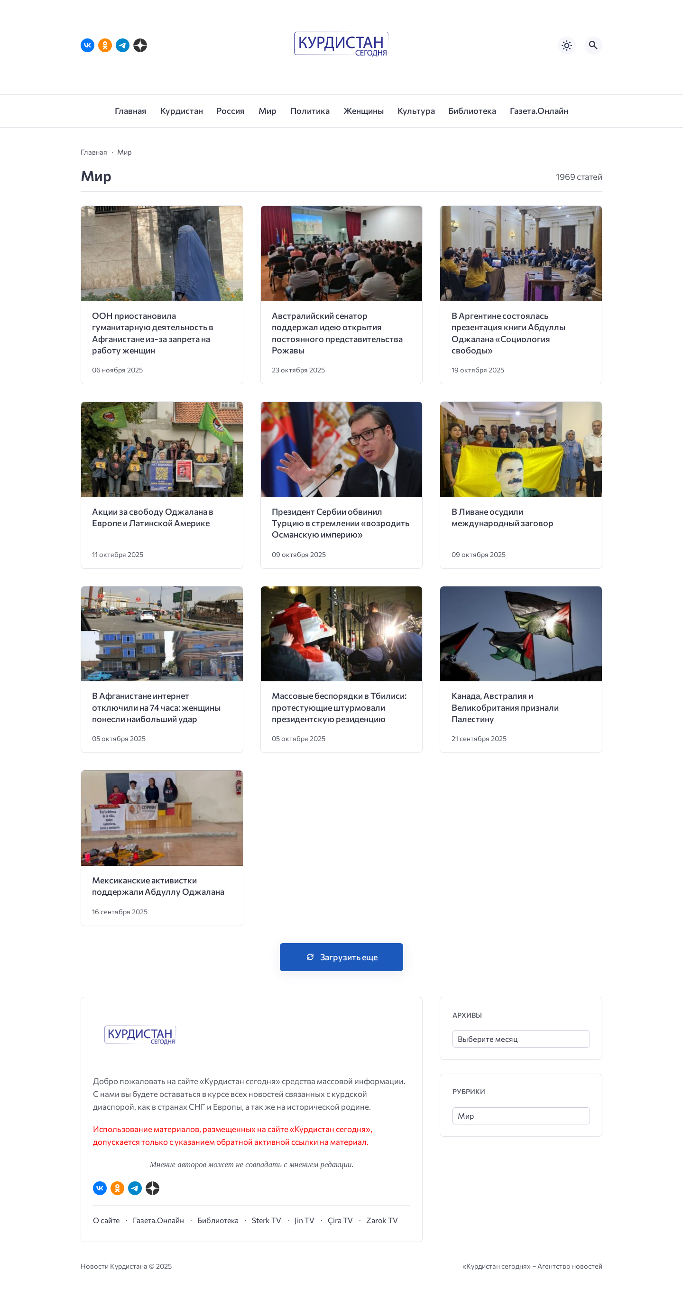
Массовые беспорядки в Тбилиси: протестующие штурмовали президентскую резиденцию (339, 707)
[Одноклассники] (105, 45)
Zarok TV (382, 1220)
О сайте (106, 1220)
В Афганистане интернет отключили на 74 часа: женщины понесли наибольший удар (156, 707)
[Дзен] (140, 45)
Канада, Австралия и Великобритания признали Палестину (505, 707)
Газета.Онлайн (158, 1220)
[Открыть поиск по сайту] (593, 46)
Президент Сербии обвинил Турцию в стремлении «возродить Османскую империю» (340, 523)
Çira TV (340, 1220)
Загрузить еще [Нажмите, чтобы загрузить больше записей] (349, 957)
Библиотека (218, 1220)
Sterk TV (266, 1220)
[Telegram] (122, 45)
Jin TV (304, 1220)
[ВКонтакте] (87, 45)
